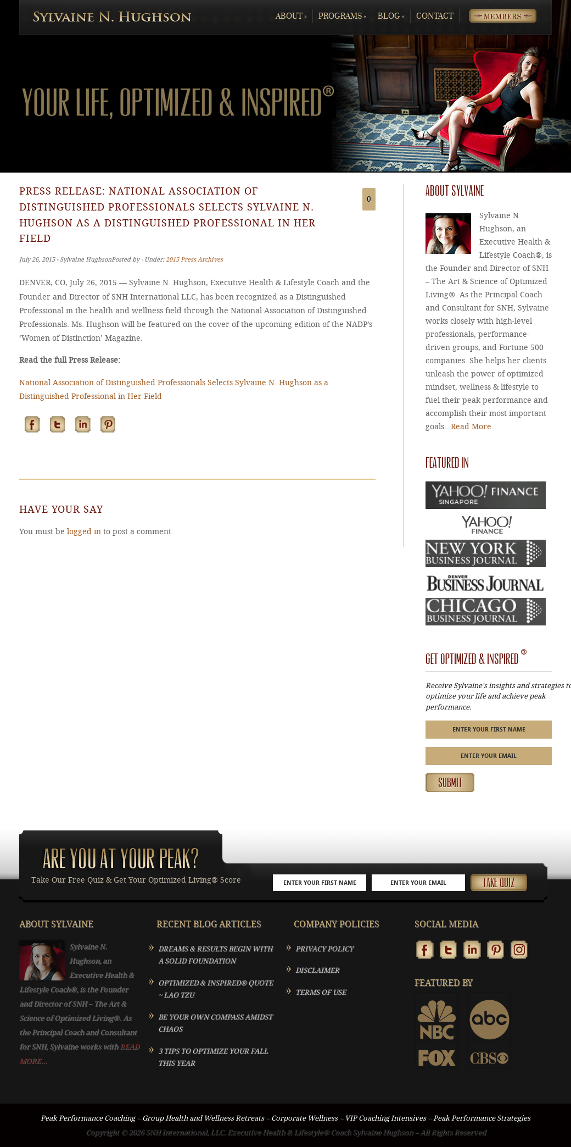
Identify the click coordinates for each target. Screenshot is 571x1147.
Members (494, 16)
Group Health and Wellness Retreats (203, 1118)
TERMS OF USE (320, 992)
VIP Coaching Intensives (385, 1118)
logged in (84, 531)
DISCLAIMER (317, 970)
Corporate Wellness (304, 1118)
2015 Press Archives (194, 259)
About (291, 16)
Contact (435, 16)
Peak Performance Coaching (88, 1118)
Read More (471, 426)
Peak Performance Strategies (481, 1118)
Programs (342, 16)
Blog (391, 16)
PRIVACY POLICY (324, 949)
